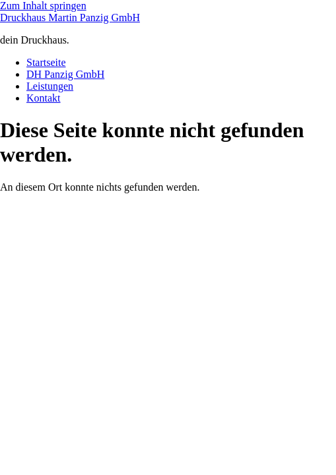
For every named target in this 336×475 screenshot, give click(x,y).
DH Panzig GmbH (65, 74)
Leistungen (49, 86)
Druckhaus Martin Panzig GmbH (70, 17)
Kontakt (43, 98)
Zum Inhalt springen (43, 5)
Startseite (46, 62)
